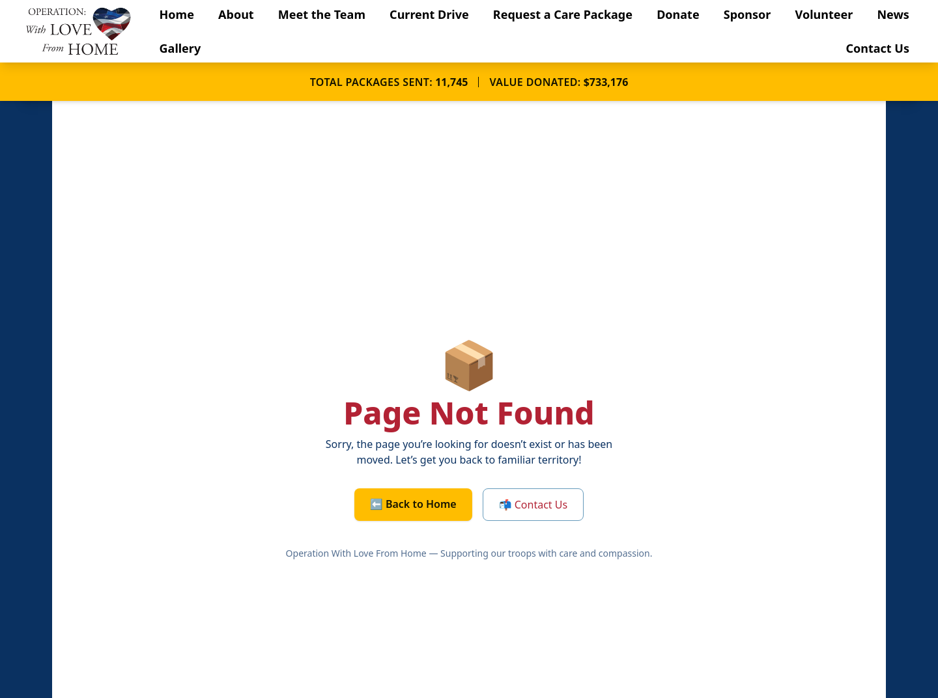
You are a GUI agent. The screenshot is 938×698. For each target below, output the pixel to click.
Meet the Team (321, 14)
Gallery (180, 48)
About (236, 14)
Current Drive (429, 14)
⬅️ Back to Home (413, 504)
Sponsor (747, 14)
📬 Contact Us (533, 504)
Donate (678, 14)
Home (177, 14)
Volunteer (824, 14)
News (893, 14)
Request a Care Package (562, 14)
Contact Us (877, 48)
